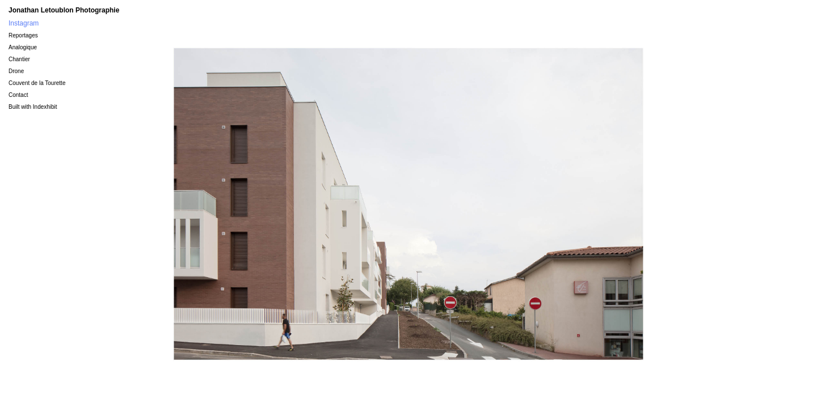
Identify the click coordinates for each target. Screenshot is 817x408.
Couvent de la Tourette (37, 83)
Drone (16, 71)
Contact (18, 95)
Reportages (23, 35)
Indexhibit (45, 107)
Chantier (19, 59)
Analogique (23, 47)
